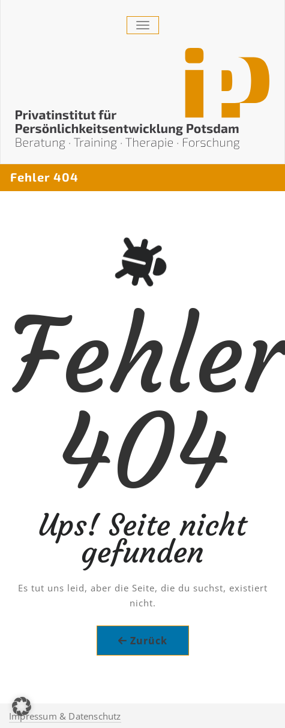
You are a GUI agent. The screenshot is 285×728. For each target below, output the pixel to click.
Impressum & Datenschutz (65, 716)
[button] (21, 706)
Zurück (148, 640)
